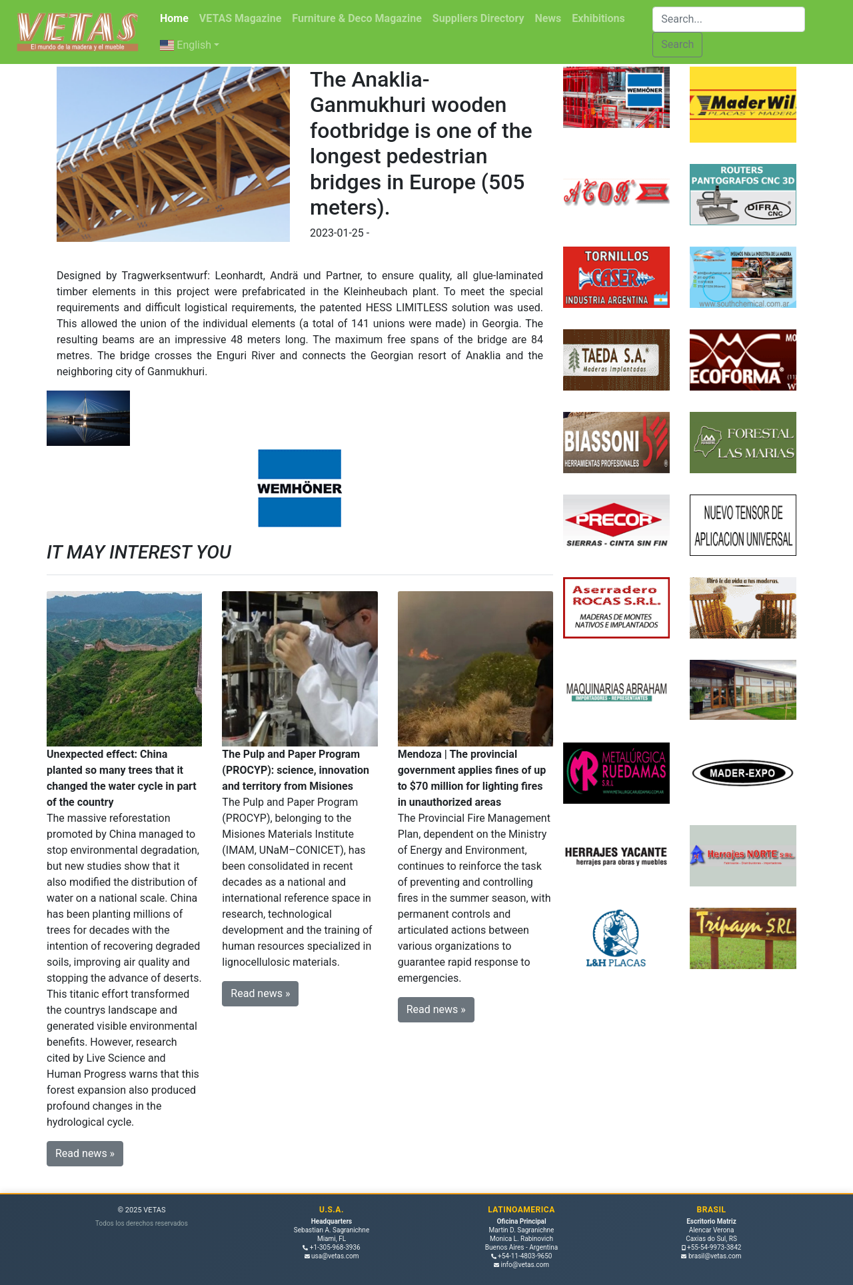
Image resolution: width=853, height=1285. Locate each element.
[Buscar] (728, 19)
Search (677, 44)
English (185, 45)
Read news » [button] (85, 1153)
